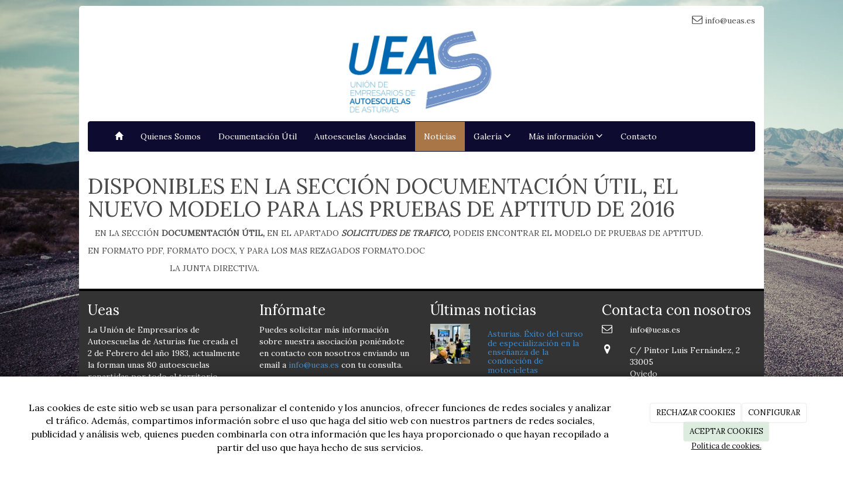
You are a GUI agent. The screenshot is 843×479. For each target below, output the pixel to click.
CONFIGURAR (774, 413)
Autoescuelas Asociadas (360, 136)
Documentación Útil (257, 136)
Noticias (440, 136)
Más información (566, 136)
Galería (492, 136)
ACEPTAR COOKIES (726, 431)
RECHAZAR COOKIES (695, 413)
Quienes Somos (170, 136)
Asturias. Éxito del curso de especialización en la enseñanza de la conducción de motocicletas (535, 352)
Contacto (639, 136)
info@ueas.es (314, 365)
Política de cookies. (726, 446)
